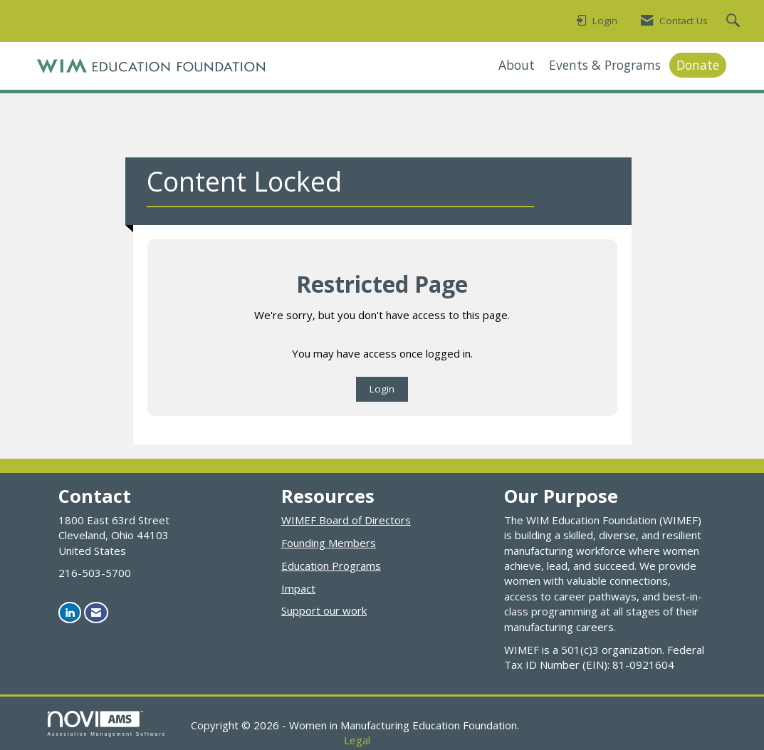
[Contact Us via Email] (96, 612)
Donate (697, 64)
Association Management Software (107, 723)
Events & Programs (605, 64)
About (516, 64)
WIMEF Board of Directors (346, 520)
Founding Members (328, 543)
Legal (357, 740)
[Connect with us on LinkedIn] (69, 612)
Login (382, 388)
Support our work (324, 610)
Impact (298, 588)
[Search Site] (734, 21)
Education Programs (331, 565)
